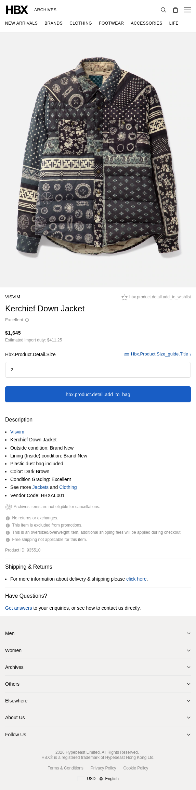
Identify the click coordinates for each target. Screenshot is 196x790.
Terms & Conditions (65, 768)
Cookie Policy (135, 768)
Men (9, 633)
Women (13, 650)
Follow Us (15, 734)
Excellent (17, 319)
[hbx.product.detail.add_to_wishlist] (156, 299)
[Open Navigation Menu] (187, 10)
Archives (45, 10)
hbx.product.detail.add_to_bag (98, 394)
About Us (15, 717)
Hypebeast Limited (83, 752)
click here (136, 579)
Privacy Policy (103, 768)
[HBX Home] (17, 9)
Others (12, 684)
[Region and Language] (98, 779)
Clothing (68, 487)
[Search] (163, 10)
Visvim (12, 296)
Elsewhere (16, 700)
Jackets (40, 487)
